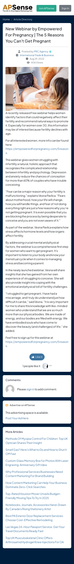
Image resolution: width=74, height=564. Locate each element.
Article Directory (23, 19)
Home (6, 19)
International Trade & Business (37, 55)
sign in (30, 389)
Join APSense (46, 8)
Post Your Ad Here (17, 418)
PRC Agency (41, 51)
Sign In (65, 8)
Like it (37, 356)
